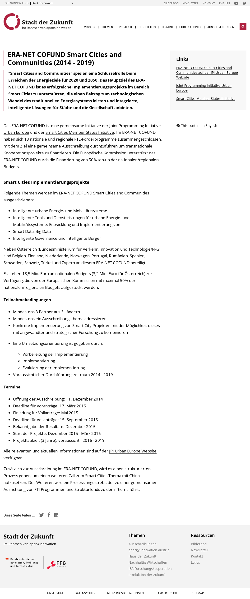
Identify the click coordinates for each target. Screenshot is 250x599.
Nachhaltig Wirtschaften (148, 562)
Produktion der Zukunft (147, 574)
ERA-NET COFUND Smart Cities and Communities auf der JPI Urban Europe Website (207, 72)
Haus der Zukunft (142, 556)
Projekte (126, 27)
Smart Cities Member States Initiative (80, 132)
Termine (167, 27)
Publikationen (190, 27)
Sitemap (198, 593)
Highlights (147, 27)
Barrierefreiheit (168, 593)
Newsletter (190, 3)
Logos (195, 562)
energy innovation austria (149, 550)
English (224, 3)
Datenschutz (85, 593)
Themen (107, 27)
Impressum (54, 593)
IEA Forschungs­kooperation (150, 568)
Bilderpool (172, 3)
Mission (90, 27)
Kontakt (209, 3)
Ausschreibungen (220, 27)
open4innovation (17, 3)
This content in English (196, 125)
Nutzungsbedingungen (125, 593)
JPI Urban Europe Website (133, 451)
